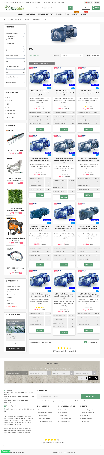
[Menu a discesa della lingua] (88, 2)
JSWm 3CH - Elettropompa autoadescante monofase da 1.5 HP (39, 93)
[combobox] (53, 8)
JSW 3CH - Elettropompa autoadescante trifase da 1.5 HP (64, 93)
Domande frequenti (87, 410)
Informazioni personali (13, 286)
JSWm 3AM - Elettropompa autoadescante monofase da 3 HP (64, 296)
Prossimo (94, 342)
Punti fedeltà (63, 415)
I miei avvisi (10, 303)
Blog (54, 2)
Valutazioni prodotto (65, 418)
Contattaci (47, 2)
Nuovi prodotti (85, 421)
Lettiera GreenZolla (86, 418)
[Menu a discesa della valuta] (97, 2)
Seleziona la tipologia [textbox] (36, 373)
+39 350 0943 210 (11, 2)
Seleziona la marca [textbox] (13, 373)
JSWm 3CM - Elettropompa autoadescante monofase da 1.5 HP (39, 228)
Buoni (8, 300)
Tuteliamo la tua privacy (45, 412)
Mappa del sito (64, 412)
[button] (15, 343)
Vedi (88, 55)
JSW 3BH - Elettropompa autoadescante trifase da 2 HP (40, 159)
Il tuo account (12, 281)
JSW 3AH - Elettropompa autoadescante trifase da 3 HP (88, 159)
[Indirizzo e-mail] (59, 396)
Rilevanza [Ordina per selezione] (64, 55)
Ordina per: (56, 55)
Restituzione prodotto (13, 289)
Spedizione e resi (43, 410)
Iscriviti (90, 396)
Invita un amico (85, 415)
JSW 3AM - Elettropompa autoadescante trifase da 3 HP (88, 295)
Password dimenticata (87, 412)
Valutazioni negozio (65, 421)
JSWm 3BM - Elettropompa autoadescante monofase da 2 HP (88, 228)
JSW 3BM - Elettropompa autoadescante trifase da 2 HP (40, 295)
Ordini (9, 292)
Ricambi (60, 2)
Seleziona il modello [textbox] (59, 373)
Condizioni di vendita (44, 418)
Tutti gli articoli (15, 349)
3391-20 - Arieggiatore (15, 150)
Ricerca (93, 378)
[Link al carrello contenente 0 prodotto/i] (96, 8)
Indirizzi (9, 297)
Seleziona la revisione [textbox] (81, 373)
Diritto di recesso (43, 415)
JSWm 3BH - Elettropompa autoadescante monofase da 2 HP (88, 93)
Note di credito (11, 295)
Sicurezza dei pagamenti (45, 421)
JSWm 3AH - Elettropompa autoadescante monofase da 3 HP (64, 160)
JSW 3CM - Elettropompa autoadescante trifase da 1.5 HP (64, 228)
